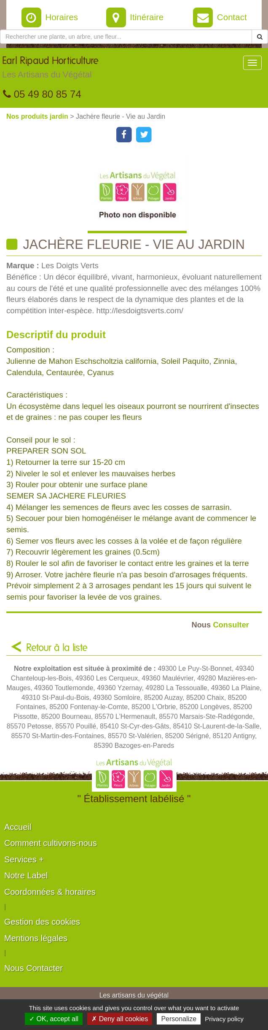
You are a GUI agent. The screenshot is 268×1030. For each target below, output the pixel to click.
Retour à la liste (57, 648)
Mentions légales (35, 938)
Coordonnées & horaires (50, 892)
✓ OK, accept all (53, 1018)
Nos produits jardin (38, 116)
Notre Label (26, 875)
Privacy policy (224, 1018)
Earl (50, 69)
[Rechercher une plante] (126, 36)
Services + (24, 859)
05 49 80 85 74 (42, 94)
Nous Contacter (33, 968)
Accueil (17, 827)
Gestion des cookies (42, 921)
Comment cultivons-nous (50, 843)
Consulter (220, 624)
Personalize (178, 1018)
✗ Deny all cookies (119, 1018)
